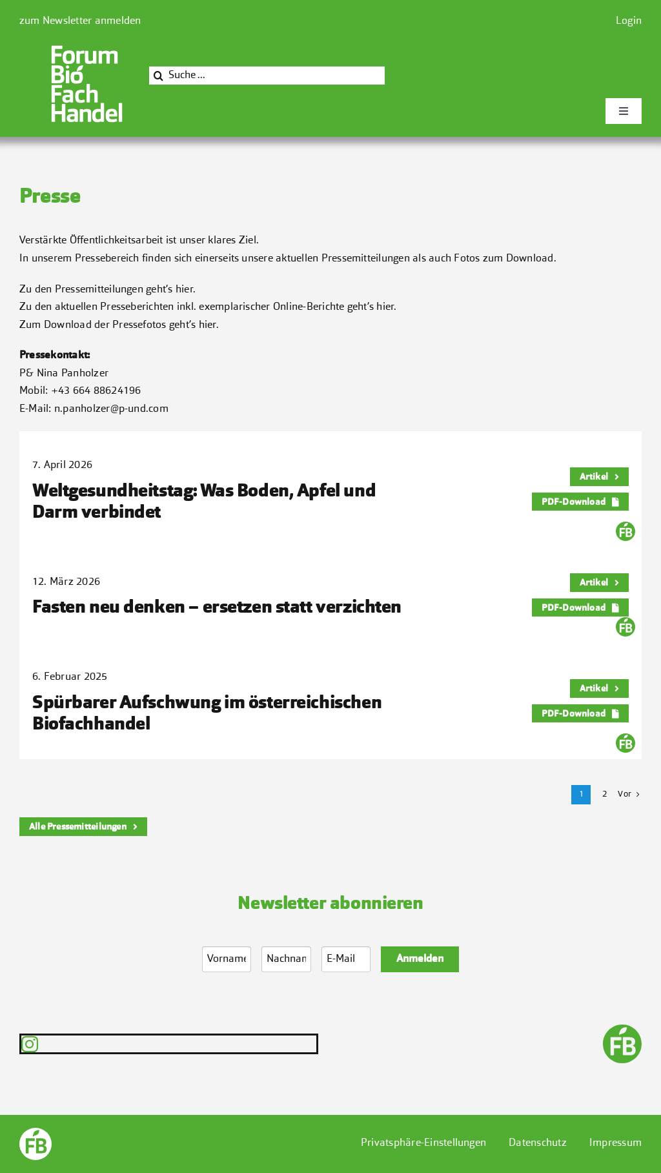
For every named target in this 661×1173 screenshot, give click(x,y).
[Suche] (158, 75)
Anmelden (419, 959)
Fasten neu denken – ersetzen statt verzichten (217, 608)
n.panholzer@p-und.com (111, 409)
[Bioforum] (87, 49)
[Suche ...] (266, 75)
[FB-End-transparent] (622, 1030)
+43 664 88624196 (96, 391)
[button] (423, 1144)
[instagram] (29, 1043)
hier (184, 290)
